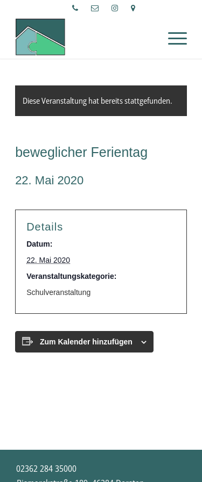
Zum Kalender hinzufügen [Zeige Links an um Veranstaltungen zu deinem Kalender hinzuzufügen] (86, 341)
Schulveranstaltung (58, 292)
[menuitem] (75, 8)
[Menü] (172, 37)
